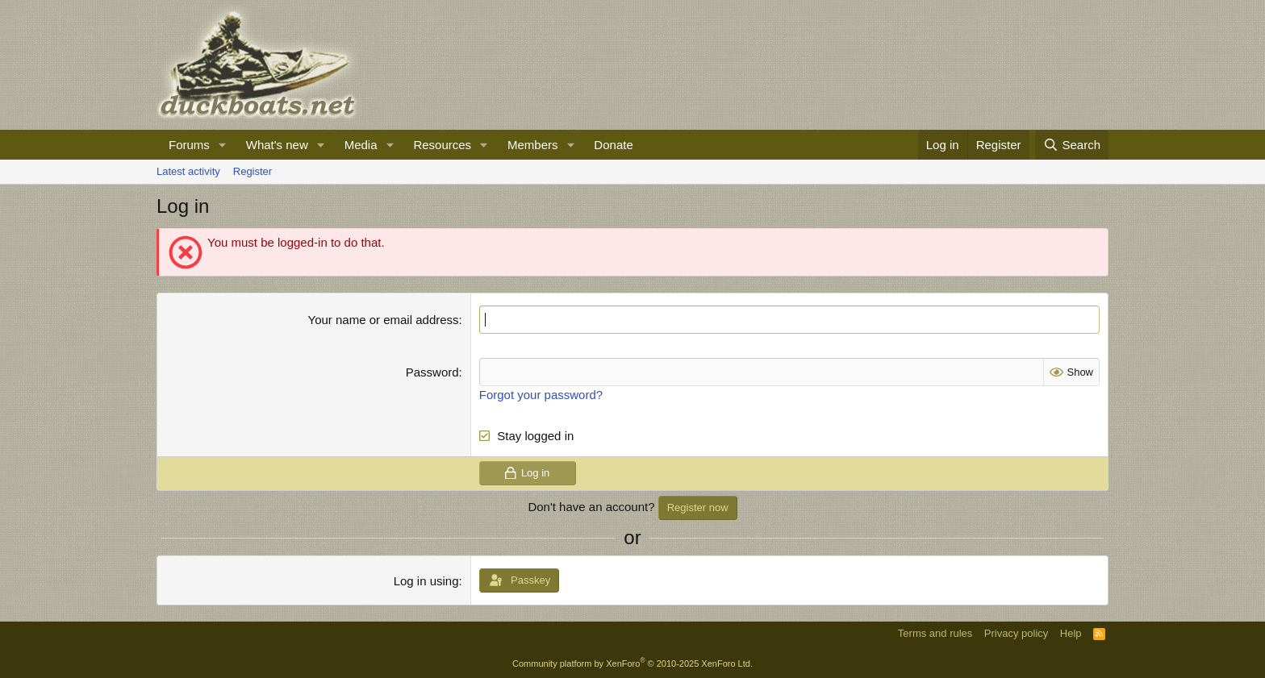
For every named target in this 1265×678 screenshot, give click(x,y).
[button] (222, 145)
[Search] (1071, 145)
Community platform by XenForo (632, 663)
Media (361, 145)
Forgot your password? (541, 394)
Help (1071, 633)
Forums (189, 145)
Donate (613, 145)
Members (532, 145)
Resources (442, 145)
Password (432, 372)
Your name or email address (383, 320)
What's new (277, 145)
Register (252, 171)
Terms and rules (935, 633)
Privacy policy (1016, 633)
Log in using (426, 581)
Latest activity (188, 171)
